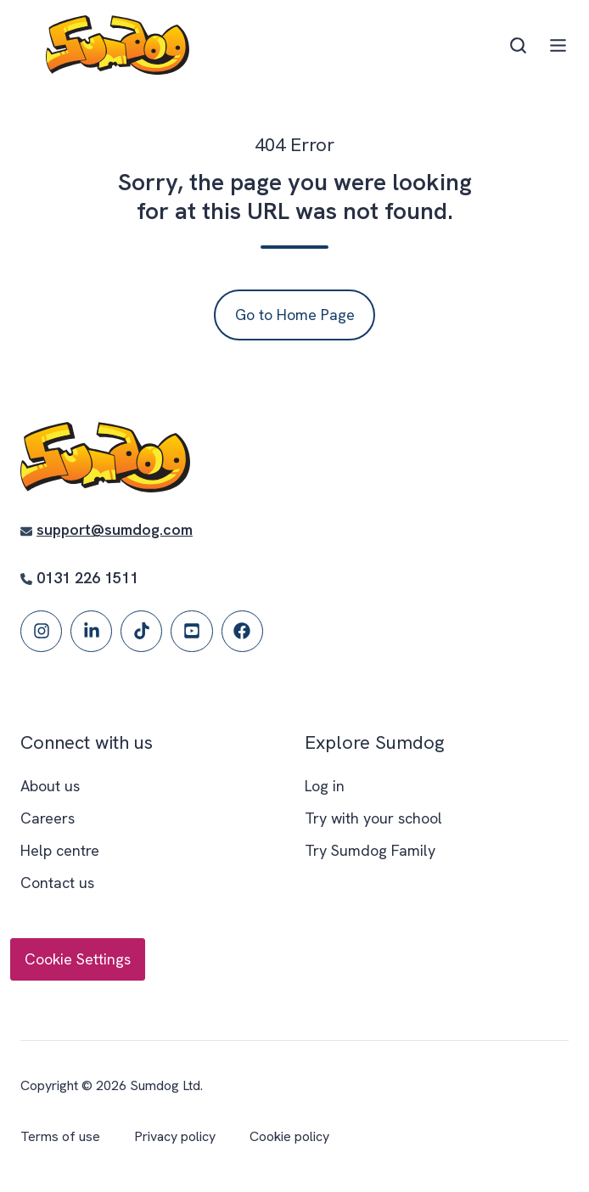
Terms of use (60, 1136)
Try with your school (373, 818)
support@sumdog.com (114, 529)
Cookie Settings (78, 959)
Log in (325, 786)
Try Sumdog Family (370, 850)
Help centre (59, 850)
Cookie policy (289, 1136)
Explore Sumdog (375, 742)
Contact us (57, 882)
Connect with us (86, 742)
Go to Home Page (295, 314)
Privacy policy (175, 1136)
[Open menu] (558, 45)
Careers (47, 818)
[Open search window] (518, 45)
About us (50, 786)
